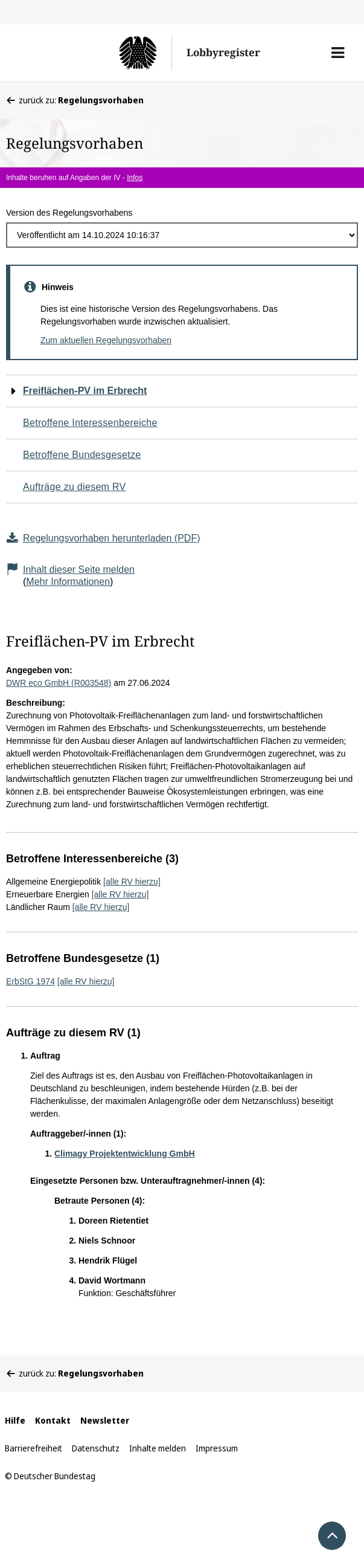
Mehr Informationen (68, 581)
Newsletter (104, 1420)
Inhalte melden (157, 1448)
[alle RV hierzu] (132, 881)
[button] (337, 52)
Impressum (217, 1448)
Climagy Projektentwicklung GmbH (124, 1153)
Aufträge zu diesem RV (74, 487)
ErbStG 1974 (30, 981)
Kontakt (53, 1420)
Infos (134, 177)
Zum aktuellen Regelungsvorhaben (105, 340)
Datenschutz (96, 1448)
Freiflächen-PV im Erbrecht (85, 391)
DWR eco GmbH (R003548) (58, 683)
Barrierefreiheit (33, 1448)
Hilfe (15, 1420)
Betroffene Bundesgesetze (82, 455)
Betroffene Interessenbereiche (90, 423)
